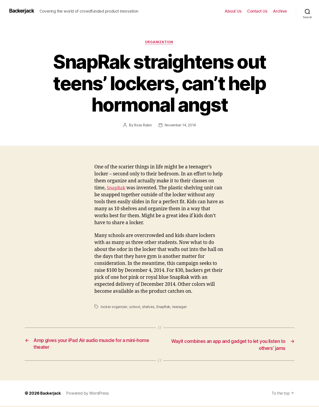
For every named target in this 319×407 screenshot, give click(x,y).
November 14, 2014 (180, 125)
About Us (233, 11)
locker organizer (114, 307)
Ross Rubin (142, 125)
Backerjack (22, 11)
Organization (159, 42)
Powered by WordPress (88, 394)
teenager (180, 307)
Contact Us (257, 11)
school (134, 307)
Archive (280, 11)
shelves (148, 307)
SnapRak (116, 189)
